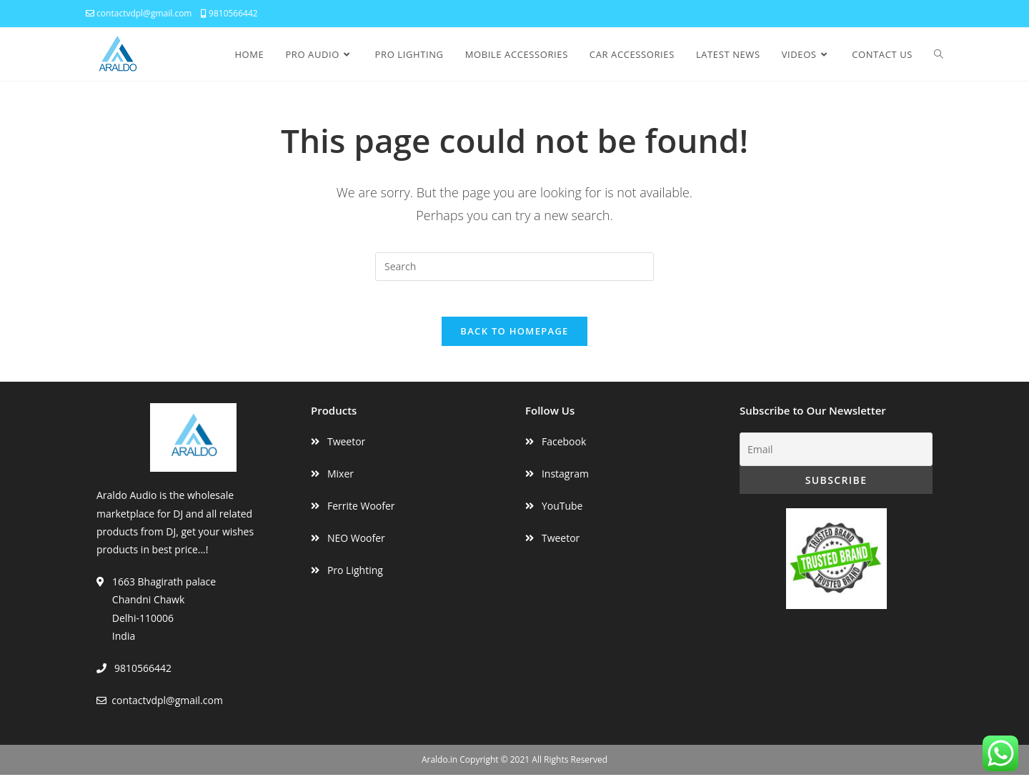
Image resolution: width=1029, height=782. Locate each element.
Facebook (564, 448)
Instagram (565, 480)
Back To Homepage (514, 338)
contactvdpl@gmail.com (139, 13)
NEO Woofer (356, 545)
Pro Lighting (355, 578)
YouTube (562, 513)
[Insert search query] (514, 266)
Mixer (340, 480)
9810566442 (229, 13)
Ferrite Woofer (361, 513)
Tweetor (346, 448)
